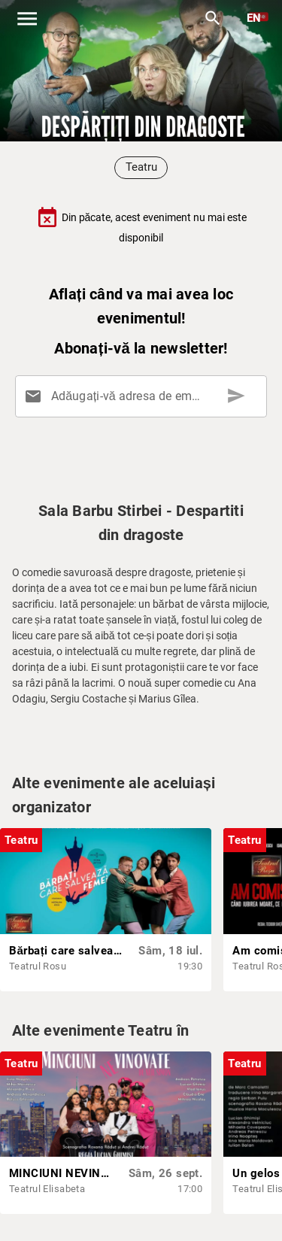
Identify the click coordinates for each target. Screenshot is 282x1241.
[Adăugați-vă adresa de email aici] (144, 396)
